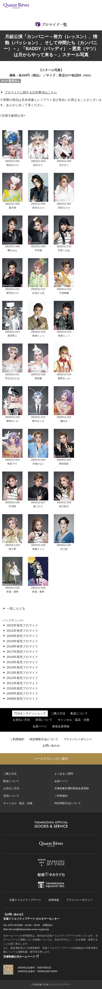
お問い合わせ (51, 745)
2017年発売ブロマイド (22, 651)
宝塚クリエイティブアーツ (25, 899)
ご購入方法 (58, 713)
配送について (79, 713)
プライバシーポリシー (77, 739)
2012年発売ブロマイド (22, 678)
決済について (43, 719)
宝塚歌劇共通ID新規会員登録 (71, 788)
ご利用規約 (17, 739)
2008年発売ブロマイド (22, 698)
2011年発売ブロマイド (22, 683)
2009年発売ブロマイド (22, 693)
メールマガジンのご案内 (51, 758)
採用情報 (53, 899)
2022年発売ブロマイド (22, 625)
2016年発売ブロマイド (22, 657)
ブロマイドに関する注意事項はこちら (30, 92)
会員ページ (40, 726)
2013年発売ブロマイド (22, 672)
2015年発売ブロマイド (22, 662)
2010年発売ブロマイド (22, 688)
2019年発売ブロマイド (22, 641)
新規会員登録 (60, 726)
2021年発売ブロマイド (22, 630)
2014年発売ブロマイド (22, 667)
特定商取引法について (44, 739)
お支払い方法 (21, 719)
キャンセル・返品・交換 (73, 719)
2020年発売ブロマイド (22, 636)
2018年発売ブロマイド (22, 646)
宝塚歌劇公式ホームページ (19, 956)
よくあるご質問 (63, 773)
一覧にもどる (16, 608)
